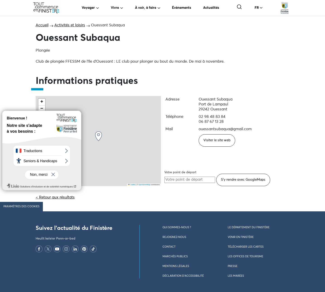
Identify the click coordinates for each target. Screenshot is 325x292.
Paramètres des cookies (21, 206)
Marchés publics (175, 256)
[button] (98, 136)
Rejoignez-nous (174, 237)
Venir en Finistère (241, 237)
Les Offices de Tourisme (245, 256)
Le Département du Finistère (248, 227)
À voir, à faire (145, 7)
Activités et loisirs (69, 25)
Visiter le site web (216, 140)
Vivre (115, 7)
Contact (169, 247)
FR (257, 7)
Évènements (181, 7)
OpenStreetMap (144, 185)
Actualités (211, 7)
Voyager (88, 7)
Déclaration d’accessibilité (183, 276)
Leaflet (131, 185)
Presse (232, 266)
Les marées (236, 276)
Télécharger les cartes (246, 247)
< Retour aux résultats (55, 197)
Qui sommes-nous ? (176, 227)
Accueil (42, 25)
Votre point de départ (180, 172)
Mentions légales (175, 266)
